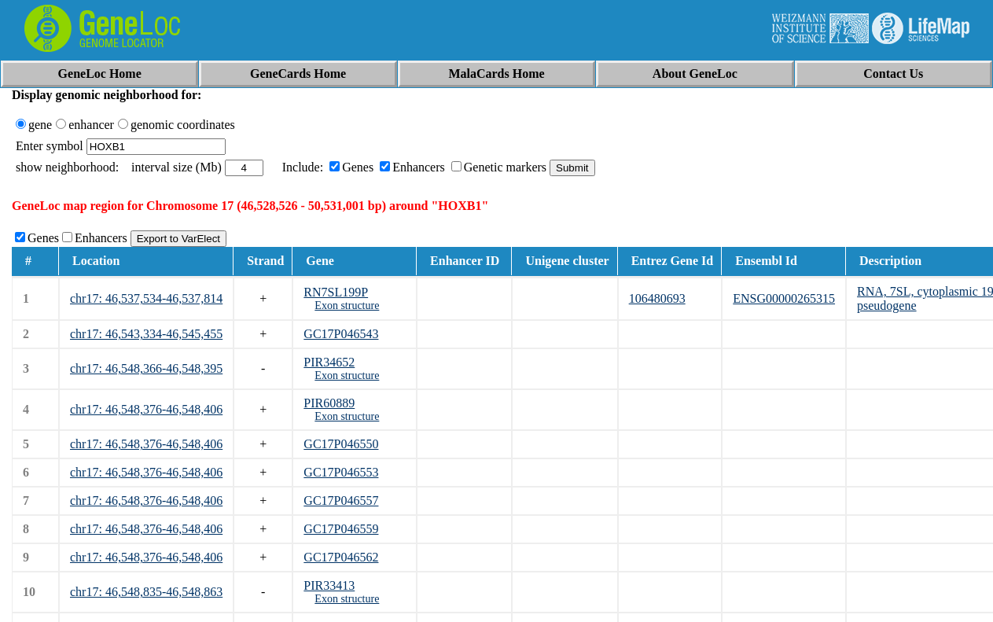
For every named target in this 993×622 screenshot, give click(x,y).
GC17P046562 (340, 557)
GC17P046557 (340, 500)
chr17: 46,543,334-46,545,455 (146, 333)
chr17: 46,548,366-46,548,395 (146, 368)
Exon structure (346, 305)
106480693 (657, 298)
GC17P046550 (340, 444)
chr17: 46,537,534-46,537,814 (146, 298)
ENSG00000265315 (784, 298)
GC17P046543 (340, 333)
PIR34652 (329, 362)
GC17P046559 (340, 529)
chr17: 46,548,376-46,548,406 (146, 409)
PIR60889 (329, 403)
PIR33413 (329, 585)
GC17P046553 (340, 472)
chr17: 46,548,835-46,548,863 (146, 591)
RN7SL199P (335, 292)
